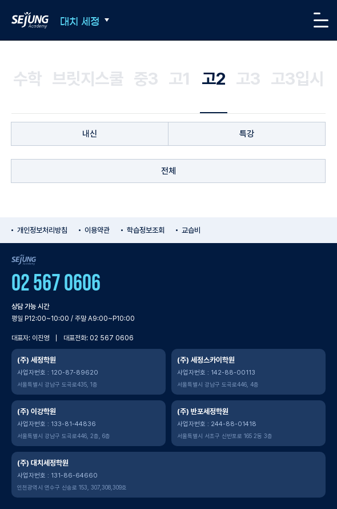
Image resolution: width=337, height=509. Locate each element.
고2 (214, 79)
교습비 (191, 230)
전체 (168, 171)
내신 (89, 134)
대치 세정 (79, 21)
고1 (179, 79)
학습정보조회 (146, 230)
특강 (246, 134)
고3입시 (297, 79)
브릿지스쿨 (87, 79)
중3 (146, 79)
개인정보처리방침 (42, 230)
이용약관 (97, 230)
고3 (248, 79)
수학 (27, 79)
